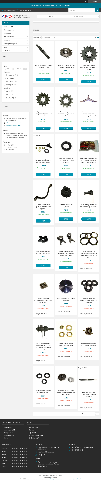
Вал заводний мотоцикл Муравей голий (43, 66)
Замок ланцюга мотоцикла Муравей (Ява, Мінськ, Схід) (43, 300)
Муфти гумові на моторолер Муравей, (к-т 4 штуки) (88, 300)
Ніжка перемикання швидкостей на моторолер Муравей (88, 114)
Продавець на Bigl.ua (50, 477)
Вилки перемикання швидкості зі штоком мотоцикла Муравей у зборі (43, 346)
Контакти (31, 430)
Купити (43, 80)
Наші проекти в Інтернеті (36, 435)
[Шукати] (97, 10)
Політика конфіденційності (73, 479)
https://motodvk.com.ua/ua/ (14, 123)
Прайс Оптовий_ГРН (34, 438)
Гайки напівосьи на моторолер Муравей (66, 344)
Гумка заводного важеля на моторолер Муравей (88, 206)
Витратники (7, 51)
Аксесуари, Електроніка (10, 44)
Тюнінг (6, 47)
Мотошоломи (7, 33)
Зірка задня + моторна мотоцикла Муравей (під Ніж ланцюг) (66, 392)
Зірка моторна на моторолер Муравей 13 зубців (43, 114)
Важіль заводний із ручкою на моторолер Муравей (43, 207)
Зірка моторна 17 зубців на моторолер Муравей (66, 66)
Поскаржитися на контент (57, 479)
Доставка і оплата (34, 427)
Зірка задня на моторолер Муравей (66, 299)
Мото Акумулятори (9, 37)
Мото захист (7, 438)
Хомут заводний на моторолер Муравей (43, 252)
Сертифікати (32, 433)
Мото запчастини (9, 26)
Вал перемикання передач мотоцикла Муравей (89, 394)
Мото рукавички (8, 433)
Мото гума (7, 40)
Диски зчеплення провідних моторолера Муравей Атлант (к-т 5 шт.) (89, 254)
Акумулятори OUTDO (9, 430)
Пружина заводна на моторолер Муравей (88, 344)
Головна (50, 16)
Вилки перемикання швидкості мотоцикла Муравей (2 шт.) (66, 253)
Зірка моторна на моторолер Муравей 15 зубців (88, 67)
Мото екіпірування (9, 30)
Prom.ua (60, 475)
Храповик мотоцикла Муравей (66, 206)
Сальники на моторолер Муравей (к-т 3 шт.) (43, 391)
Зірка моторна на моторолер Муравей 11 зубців (66, 114)
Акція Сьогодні (8, 427)
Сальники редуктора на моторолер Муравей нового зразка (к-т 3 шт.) (88, 160)
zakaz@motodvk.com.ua (13, 125)
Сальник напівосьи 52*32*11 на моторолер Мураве (66, 160)
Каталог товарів (78, 16)
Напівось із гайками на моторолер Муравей (43, 161)
